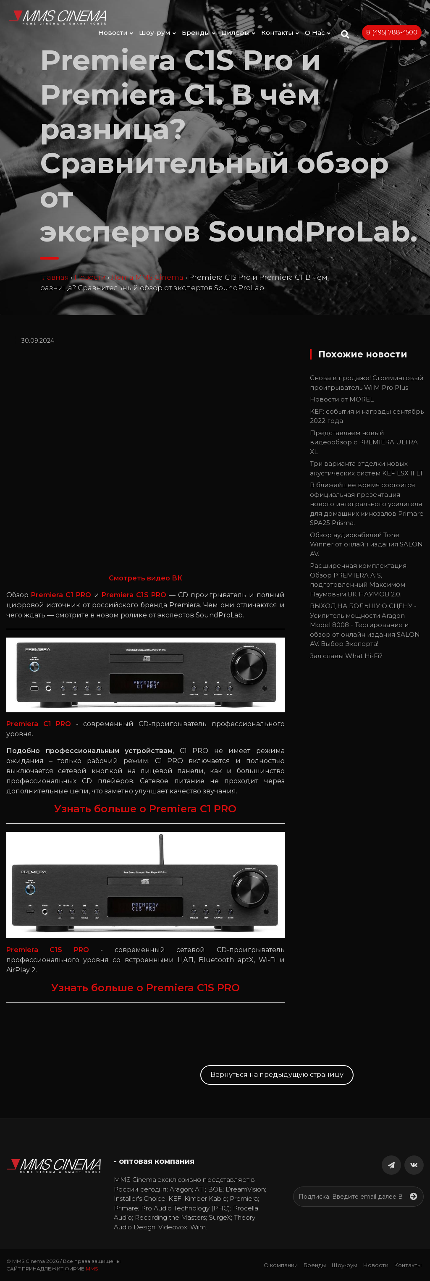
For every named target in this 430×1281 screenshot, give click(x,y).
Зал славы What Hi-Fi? (346, 656)
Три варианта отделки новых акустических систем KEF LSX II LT (366, 468)
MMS (92, 1268)
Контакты (280, 33)
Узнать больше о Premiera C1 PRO (145, 809)
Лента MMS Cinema (147, 277)
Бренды (198, 33)
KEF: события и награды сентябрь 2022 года (367, 416)
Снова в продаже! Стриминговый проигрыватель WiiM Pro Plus (366, 382)
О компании (281, 1265)
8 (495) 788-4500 (391, 32)
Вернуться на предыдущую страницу (276, 1075)
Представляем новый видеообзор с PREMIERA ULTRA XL (364, 442)
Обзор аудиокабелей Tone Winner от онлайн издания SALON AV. (366, 544)
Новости (115, 33)
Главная (54, 277)
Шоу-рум (157, 33)
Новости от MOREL (342, 399)
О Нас (317, 33)
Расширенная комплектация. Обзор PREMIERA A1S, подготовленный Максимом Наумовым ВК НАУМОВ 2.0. (359, 580)
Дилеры (238, 33)
